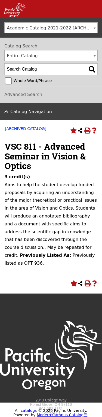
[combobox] (51, 27)
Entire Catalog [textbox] (22, 55)
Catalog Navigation (31, 111)
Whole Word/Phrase (33, 80)
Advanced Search (23, 94)
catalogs (29, 410)
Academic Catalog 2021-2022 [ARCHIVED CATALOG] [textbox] (52, 28)
